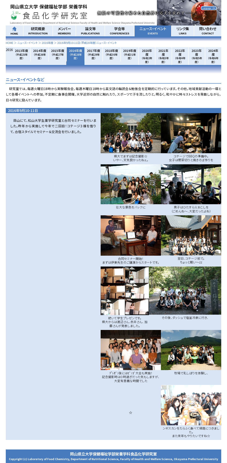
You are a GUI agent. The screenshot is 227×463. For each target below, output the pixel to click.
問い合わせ (207, 30)
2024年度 (213, 56)
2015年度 (57, 54)
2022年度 (180, 56)
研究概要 (38, 30)
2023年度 (196, 56)
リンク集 (182, 30)
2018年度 (111, 54)
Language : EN (208, 8)
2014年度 (39, 54)
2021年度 (163, 56)
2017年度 (93, 54)
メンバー (64, 30)
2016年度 (47, 43)
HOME (9, 43)
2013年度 (21, 54)
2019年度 (129, 54)
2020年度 (146, 56)
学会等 (119, 30)
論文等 (90, 30)
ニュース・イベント (152, 30)
